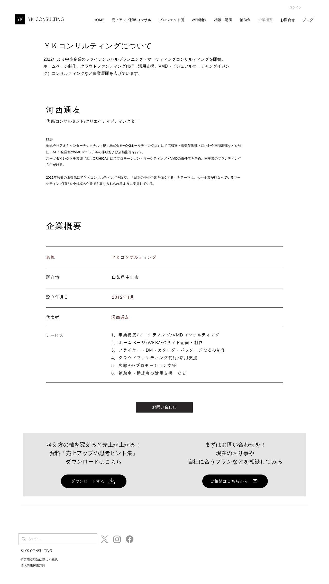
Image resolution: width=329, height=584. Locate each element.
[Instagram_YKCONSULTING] (117, 539)
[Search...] (57, 539)
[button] (199, 20)
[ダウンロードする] (93, 481)
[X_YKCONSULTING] (104, 539)
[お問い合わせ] (164, 407)
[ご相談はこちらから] (235, 481)
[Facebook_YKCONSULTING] (130, 539)
